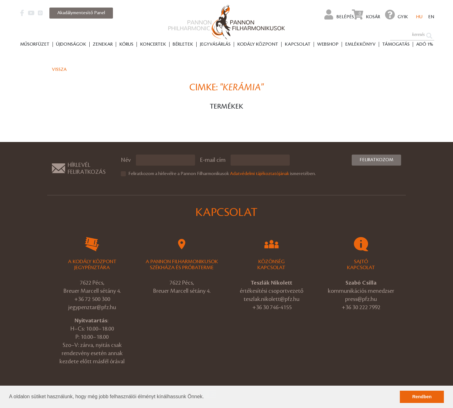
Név (126, 160)
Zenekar (103, 44)
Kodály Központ (257, 44)
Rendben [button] (422, 396)
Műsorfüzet (34, 44)
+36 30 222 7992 (361, 307)
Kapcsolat (297, 44)
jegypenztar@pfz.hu (92, 307)
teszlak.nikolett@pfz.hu (271, 299)
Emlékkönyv (360, 44)
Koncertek (153, 44)
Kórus (126, 44)
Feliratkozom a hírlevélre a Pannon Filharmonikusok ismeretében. (222, 173)
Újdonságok (71, 44)
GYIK (396, 14)
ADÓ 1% (424, 44)
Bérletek (183, 44)
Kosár (366, 14)
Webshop (327, 44)
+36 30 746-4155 (272, 307)
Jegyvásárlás (215, 44)
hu (419, 17)
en (431, 17)
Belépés (339, 14)
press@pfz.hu (361, 299)
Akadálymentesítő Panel (81, 12)
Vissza (59, 69)
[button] (206, 397)
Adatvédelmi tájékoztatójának (259, 173)
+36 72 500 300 (92, 299)
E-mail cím (213, 160)
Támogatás (396, 44)
